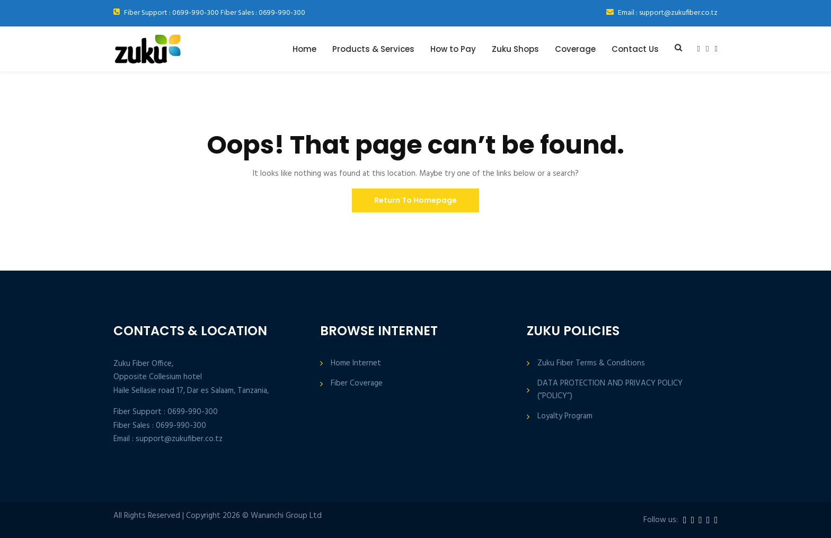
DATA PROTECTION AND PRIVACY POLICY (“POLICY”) (610, 390)
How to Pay (453, 49)
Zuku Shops (515, 49)
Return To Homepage (415, 200)
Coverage (575, 49)
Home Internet (356, 363)
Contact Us (635, 49)
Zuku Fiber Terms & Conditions (591, 363)
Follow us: (660, 520)
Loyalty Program (565, 416)
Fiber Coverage (357, 384)
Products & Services (373, 49)
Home (304, 49)
